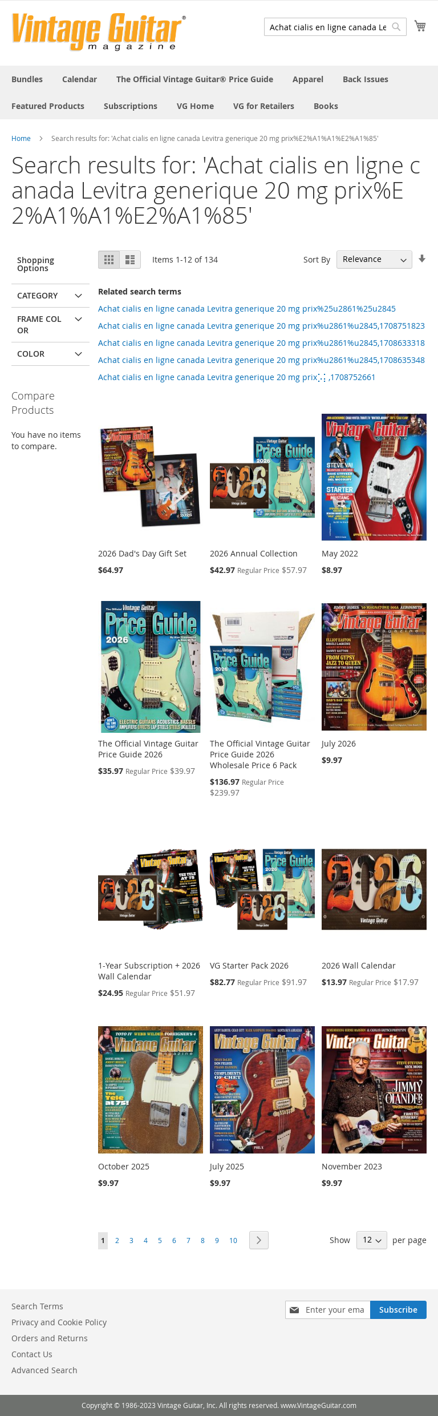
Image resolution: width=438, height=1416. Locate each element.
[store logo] (98, 32)
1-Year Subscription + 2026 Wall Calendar (149, 971)
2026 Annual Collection (254, 553)
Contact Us (31, 1354)
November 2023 (352, 1166)
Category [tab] (37, 295)
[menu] (219, 92)
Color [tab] (30, 353)
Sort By (316, 258)
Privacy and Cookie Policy (59, 1322)
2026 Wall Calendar (359, 965)
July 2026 (339, 743)
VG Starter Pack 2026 (249, 965)
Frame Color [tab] (39, 324)
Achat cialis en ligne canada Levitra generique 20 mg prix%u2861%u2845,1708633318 (261, 342)
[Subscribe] (398, 1310)
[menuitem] (27, 79)
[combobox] (335, 27)
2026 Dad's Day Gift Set (142, 553)
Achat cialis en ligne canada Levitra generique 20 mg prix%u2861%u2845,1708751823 (261, 325)
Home (21, 138)
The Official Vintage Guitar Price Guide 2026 (148, 749)
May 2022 (340, 553)
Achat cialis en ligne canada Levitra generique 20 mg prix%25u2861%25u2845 (247, 308)
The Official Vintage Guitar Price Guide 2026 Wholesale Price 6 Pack (260, 754)
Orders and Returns (49, 1338)
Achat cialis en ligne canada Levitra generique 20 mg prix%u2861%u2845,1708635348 (261, 359)
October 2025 (123, 1166)
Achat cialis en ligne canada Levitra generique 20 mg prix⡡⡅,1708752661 (237, 377)
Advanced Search (44, 1370)
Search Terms (37, 1306)
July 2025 (227, 1166)
